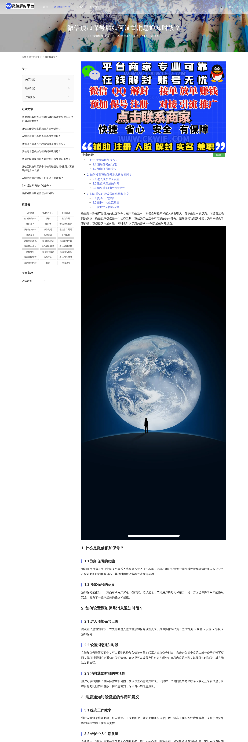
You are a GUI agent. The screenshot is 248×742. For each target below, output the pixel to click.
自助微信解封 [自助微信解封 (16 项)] (30, 263)
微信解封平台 (65, 7)
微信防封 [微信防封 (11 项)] (48, 257)
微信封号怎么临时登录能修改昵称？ (41, 151)
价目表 (83, 7)
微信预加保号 (100, 36)
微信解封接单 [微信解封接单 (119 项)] (30, 246)
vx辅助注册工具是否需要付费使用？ (41, 136)
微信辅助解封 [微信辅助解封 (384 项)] (66, 251)
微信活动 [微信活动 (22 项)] (48, 235)
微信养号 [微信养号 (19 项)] (30, 224)
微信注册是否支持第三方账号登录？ (41, 128)
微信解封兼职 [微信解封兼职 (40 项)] (30, 240)
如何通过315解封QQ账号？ (36, 185)
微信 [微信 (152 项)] (48, 218)
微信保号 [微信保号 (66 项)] (66, 218)
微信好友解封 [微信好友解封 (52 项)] (30, 229)
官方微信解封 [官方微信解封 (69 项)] (30, 218)
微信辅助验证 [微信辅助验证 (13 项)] (30, 257)
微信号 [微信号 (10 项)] (48, 224)
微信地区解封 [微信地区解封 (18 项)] (66, 224)
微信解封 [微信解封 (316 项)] (66, 235)
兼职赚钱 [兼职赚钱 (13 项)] (66, 213)
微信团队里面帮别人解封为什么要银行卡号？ (46, 159)
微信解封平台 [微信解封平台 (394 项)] (66, 240)
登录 (231, 7)
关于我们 (97, 7)
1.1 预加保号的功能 (105, 164)
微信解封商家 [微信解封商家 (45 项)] (48, 240)
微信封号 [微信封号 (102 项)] (48, 229)
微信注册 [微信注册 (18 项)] (30, 235)
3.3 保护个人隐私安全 (106, 207)
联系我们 (30, 88)
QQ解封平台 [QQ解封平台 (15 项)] (48, 213)
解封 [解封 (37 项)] (48, 263)
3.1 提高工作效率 (103, 198)
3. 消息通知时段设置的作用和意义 (108, 193)
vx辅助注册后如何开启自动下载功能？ (42, 178)
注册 (239, 7)
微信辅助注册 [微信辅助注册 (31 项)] (48, 251)
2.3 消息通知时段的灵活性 (109, 188)
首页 (48, 7)
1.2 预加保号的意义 (105, 169)
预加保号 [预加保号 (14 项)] (66, 263)
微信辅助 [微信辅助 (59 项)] (30, 251)
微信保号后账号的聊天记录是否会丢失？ (44, 143)
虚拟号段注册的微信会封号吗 (38, 193)
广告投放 (30, 97)
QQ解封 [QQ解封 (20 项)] (30, 213)
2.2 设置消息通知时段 (106, 183)
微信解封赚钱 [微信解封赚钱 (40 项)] (48, 246)
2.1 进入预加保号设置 (106, 179)
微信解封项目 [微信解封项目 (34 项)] (66, 246)
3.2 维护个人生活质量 (106, 202)
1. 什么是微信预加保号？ (102, 160)
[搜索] (221, 7)
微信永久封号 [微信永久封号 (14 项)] (66, 229)
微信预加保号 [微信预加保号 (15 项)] (66, 257)
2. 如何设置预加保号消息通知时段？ (109, 174)
